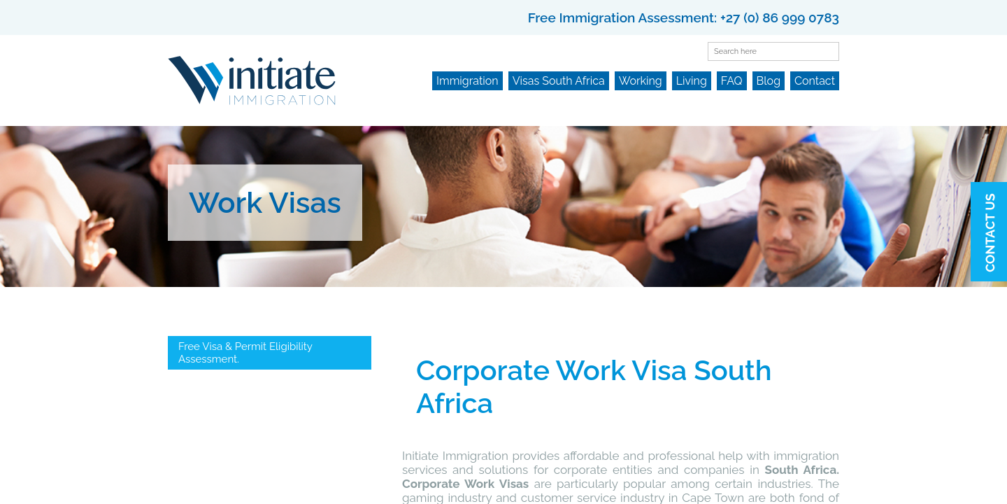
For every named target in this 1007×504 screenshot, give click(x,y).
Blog (768, 81)
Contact (814, 81)
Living (691, 81)
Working (640, 81)
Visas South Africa (559, 81)
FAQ (732, 81)
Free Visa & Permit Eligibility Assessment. (245, 352)
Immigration (467, 81)
